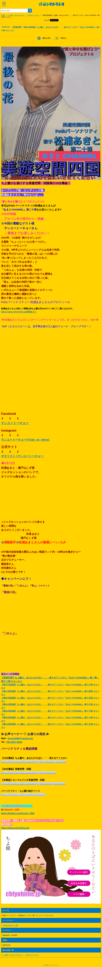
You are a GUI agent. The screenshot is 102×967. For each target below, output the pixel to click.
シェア (46, 20)
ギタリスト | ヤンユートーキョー (22, 456)
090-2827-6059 (14, 742)
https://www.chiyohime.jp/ (15, 828)
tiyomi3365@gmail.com (20, 738)
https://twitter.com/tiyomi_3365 (17, 813)
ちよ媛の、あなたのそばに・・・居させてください (23, 15)
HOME (3, 15)
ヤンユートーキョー (15, 423)
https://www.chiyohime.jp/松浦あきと (19, 312)
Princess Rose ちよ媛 (10, 925)
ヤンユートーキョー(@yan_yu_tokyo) (25, 439)
